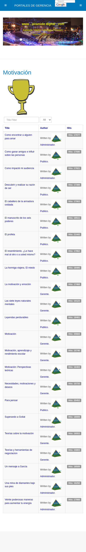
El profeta (10, 234)
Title (7, 128)
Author (44, 128)
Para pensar (11, 400)
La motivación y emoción (18, 284)
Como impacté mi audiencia (19, 168)
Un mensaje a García (16, 466)
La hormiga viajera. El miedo (20, 267)
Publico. (44, 161)
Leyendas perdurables (16, 317)
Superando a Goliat (15, 416)
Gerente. (44, 294)
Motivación (10, 334)
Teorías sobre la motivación (19, 433)
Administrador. (47, 144)
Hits (69, 128)
